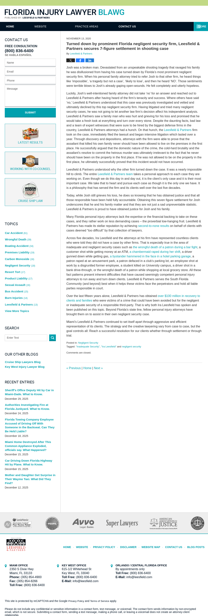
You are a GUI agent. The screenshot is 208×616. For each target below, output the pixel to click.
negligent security (131, 346)
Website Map (154, 525)
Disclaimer (132, 525)
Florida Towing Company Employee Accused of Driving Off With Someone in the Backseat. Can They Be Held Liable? (29, 407)
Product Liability (18, 265)
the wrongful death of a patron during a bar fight (164, 247)
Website (57, 26)
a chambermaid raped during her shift (155, 251)
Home (18, 26)
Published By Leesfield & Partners (191, 14)
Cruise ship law (30, 188)
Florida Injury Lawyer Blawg (64, 14)
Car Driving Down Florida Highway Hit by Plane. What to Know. (29, 443)
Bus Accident (16, 276)
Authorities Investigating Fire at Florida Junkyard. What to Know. (30, 389)
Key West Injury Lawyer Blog (23, 349)
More (200, 26)
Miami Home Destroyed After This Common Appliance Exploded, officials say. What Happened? (30, 426)
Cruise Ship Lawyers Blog (21, 343)
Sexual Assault (17, 271)
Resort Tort (14, 260)
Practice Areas (103, 26)
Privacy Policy (110, 525)
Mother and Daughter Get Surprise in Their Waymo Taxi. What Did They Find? (28, 459)
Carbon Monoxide (18, 249)
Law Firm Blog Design (185, 602)
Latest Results (30, 133)
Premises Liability (19, 243)
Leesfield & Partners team (115, 174)
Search (52, 319)
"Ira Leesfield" (108, 346)
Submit (30, 112)
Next (98, 368)
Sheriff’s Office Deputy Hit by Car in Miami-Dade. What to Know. (27, 375)
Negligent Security (88, 342)
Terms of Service (101, 580)
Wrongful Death (17, 233)
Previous (73, 368)
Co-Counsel (30, 159)
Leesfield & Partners (177, 130)
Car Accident (15, 227)
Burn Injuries (16, 281)
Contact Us (151, 26)
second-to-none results (153, 225)
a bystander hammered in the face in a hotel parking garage (150, 256)
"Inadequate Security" (88, 346)
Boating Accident (18, 238)
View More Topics (16, 292)
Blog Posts (196, 525)
